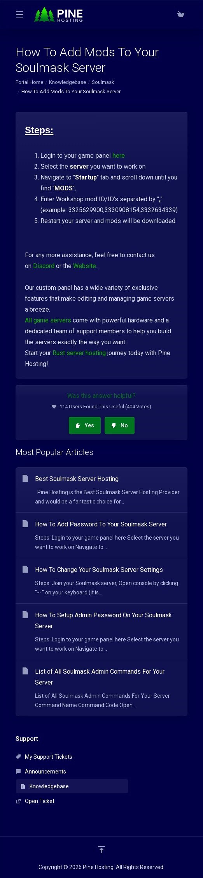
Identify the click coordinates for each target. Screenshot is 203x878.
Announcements (41, 771)
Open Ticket (35, 801)
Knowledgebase (67, 82)
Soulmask (103, 82)
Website (84, 266)
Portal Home (29, 82)
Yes (84, 425)
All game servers (48, 320)
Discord (43, 266)
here (118, 155)
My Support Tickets (44, 757)
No (119, 425)
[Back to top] (101, 849)
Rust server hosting (79, 353)
